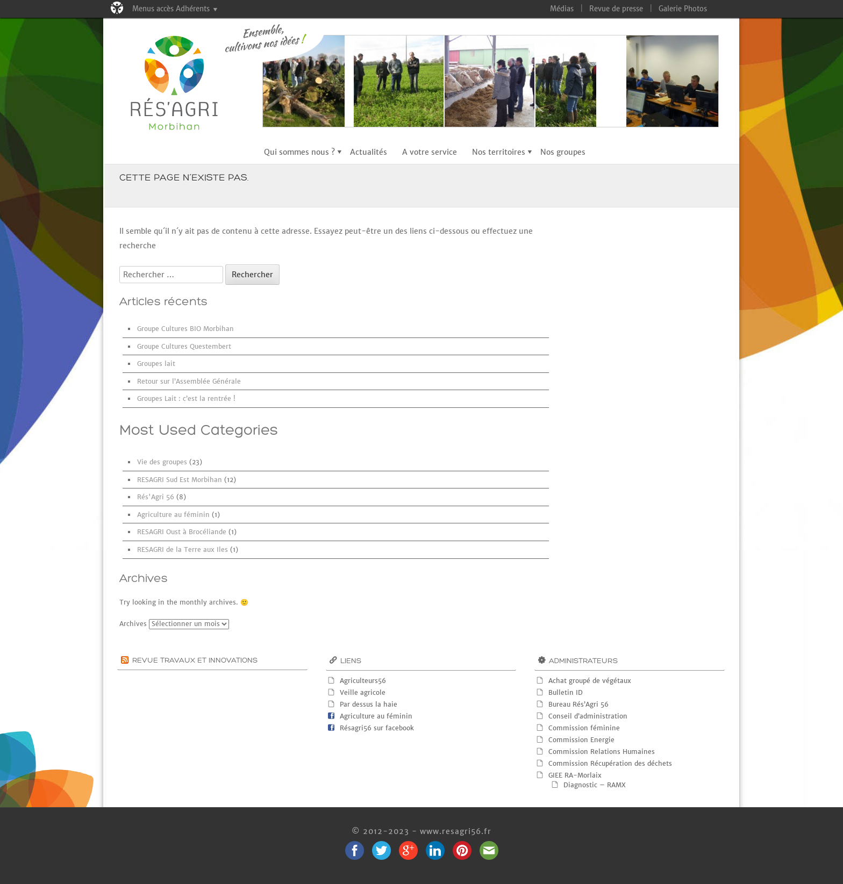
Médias (562, 8)
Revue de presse (616, 8)
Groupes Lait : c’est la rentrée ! (186, 398)
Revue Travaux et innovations (195, 661)
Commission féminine (584, 728)
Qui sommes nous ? (299, 152)
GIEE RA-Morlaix (575, 775)
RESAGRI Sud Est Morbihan (179, 480)
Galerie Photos (683, 8)
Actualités (368, 152)
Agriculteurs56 (363, 681)
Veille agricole (362, 692)
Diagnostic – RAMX (594, 785)
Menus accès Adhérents (171, 8)
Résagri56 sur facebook (377, 728)
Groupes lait (156, 364)
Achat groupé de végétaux (589, 681)
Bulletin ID (565, 692)
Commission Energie (581, 740)
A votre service (429, 152)
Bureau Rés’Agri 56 (578, 704)
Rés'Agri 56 (155, 497)
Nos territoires (498, 152)
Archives (133, 624)
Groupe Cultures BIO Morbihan (185, 329)
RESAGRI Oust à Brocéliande (181, 532)
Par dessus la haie (368, 704)
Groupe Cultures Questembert (184, 346)
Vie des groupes (162, 462)
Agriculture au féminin (173, 515)
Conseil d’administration (587, 716)
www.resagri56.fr (455, 831)
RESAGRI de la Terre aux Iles (182, 549)
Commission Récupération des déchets (610, 763)
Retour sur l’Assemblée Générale (189, 381)
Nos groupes (562, 152)
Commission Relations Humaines (601, 752)
